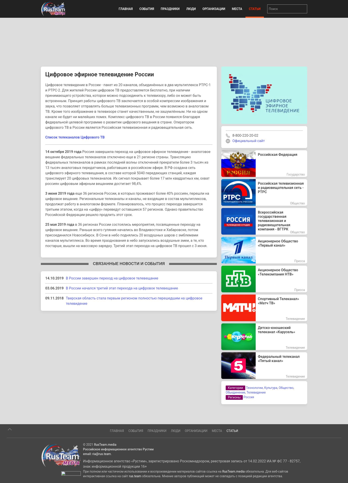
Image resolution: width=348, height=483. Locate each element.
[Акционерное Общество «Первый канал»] (264, 250)
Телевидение (256, 392)
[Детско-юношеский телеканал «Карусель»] (264, 336)
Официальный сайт (248, 141)
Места (237, 9)
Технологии (254, 388)
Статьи (255, 9)
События (146, 9)
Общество (286, 388)
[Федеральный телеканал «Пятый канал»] (264, 365)
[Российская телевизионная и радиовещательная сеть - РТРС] (264, 192)
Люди (191, 9)
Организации (213, 9)
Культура (270, 388)
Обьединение (235, 392)
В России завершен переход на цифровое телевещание (112, 278)
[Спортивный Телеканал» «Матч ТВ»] (264, 308)
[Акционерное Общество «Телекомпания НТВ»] (264, 279)
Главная (126, 9)
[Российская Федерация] (264, 163)
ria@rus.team (101, 469)
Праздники (170, 9)
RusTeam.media (105, 460)
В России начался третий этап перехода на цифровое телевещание (122, 288)
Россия (249, 397)
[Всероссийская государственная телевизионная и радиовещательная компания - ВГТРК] (264, 221)
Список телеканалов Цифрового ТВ (75, 137)
